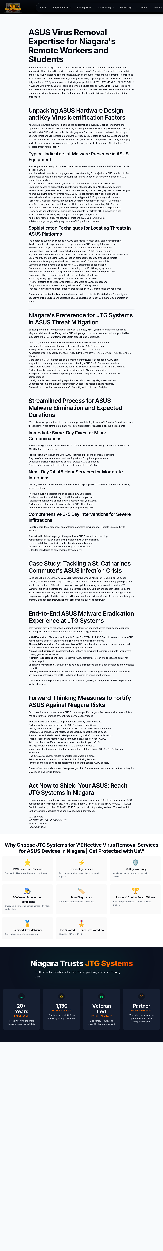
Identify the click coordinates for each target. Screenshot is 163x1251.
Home (43, 7)
